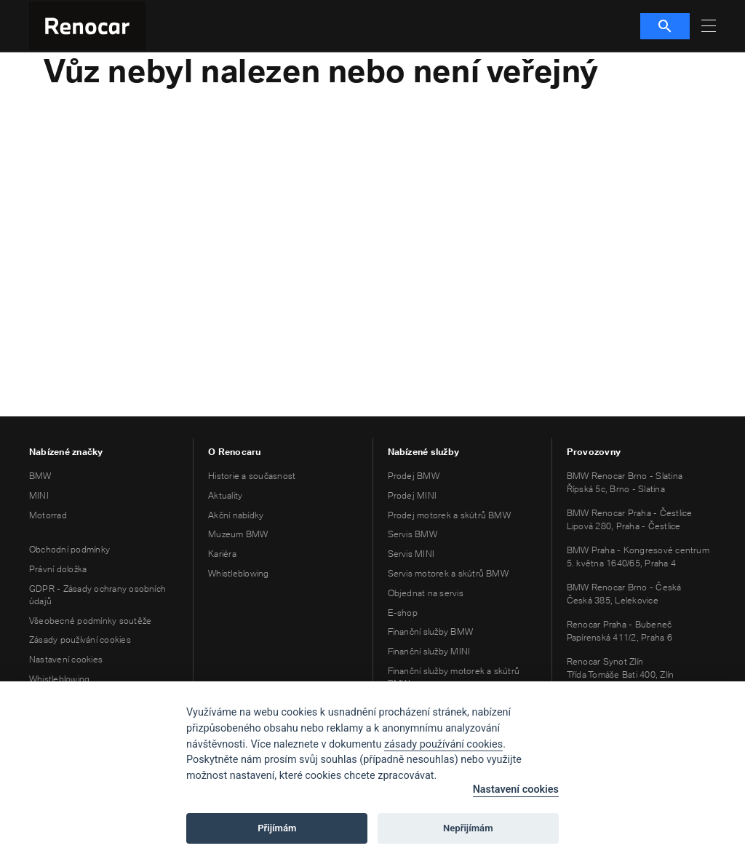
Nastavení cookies (66, 659)
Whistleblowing (59, 678)
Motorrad (48, 515)
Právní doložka (58, 568)
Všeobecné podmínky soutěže (90, 620)
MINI (39, 495)
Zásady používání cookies (80, 639)
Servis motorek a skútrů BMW (448, 573)
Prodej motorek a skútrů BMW (449, 515)
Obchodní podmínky (69, 549)
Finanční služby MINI (429, 651)
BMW (40, 475)
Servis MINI (411, 553)
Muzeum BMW (238, 533)
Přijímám (277, 828)
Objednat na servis (425, 592)
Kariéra (222, 553)
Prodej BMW (413, 475)
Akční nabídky (235, 515)
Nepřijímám (468, 828)
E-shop (403, 612)
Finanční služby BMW (431, 631)
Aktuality (225, 495)
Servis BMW (412, 533)
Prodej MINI (412, 495)
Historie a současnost (251, 475)
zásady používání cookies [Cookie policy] (443, 744)
